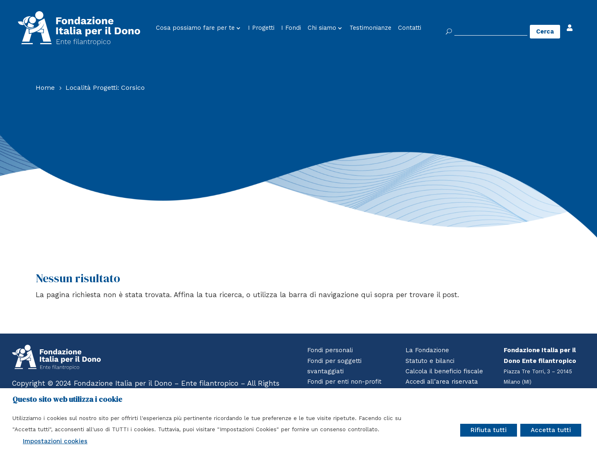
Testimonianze (370, 28)
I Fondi (291, 28)
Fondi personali (330, 350)
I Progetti (261, 28)
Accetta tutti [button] (551, 430)
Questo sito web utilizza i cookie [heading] (67, 399)
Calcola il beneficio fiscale (445, 371)
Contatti (409, 28)
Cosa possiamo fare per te (195, 28)
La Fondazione (427, 350)
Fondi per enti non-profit (344, 381)
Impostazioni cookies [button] (55, 441)
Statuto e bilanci (430, 361)
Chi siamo (322, 28)
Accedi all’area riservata (442, 381)
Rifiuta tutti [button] (489, 430)
